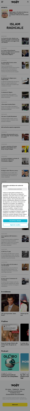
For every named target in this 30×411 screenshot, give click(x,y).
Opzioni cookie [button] (15, 225)
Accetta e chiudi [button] (15, 221)
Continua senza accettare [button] (15, 189)
